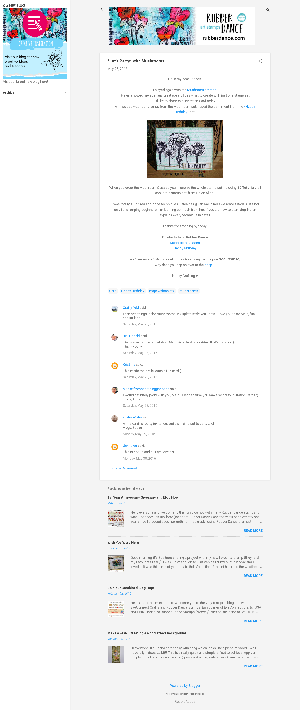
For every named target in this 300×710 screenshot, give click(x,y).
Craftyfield (131, 308)
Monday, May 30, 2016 (139, 458)
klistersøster (132, 417)
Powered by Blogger (185, 686)
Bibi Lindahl (131, 336)
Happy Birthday (185, 248)
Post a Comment (124, 468)
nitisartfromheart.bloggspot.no (146, 389)
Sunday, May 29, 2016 (139, 434)
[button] (260, 61)
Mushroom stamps (201, 90)
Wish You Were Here (123, 543)
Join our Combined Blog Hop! (131, 588)
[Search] (268, 10)
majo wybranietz (161, 291)
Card (112, 291)
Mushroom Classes (185, 243)
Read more (253, 530)
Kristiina (129, 364)
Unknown (130, 446)
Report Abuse (185, 701)
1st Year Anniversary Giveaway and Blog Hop (143, 497)
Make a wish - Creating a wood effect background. (147, 633)
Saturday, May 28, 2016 (140, 324)
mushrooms (188, 291)
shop (208, 265)
